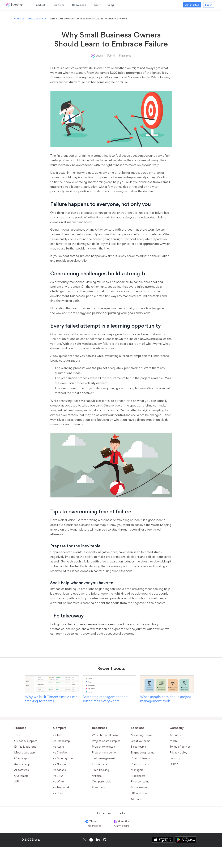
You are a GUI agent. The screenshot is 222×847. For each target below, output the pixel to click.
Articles (19, 18)
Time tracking (100, 770)
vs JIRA (58, 775)
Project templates (103, 746)
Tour (97, 5)
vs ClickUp (60, 752)
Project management (105, 752)
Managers (137, 770)
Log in (208, 4)
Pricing (109, 5)
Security (175, 758)
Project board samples (106, 741)
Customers (21, 775)
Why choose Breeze (105, 735)
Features (60, 5)
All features (21, 770)
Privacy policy (178, 752)
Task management (103, 758)
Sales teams (138, 746)
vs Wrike (58, 781)
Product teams (140, 758)
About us (176, 735)
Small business (37, 18)
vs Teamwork (61, 787)
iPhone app (21, 758)
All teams (136, 799)
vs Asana (59, 746)
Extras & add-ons (25, 746)
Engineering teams (142, 752)
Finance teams (140, 781)
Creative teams (140, 741)
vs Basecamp (61, 741)
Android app (22, 764)
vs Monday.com (63, 758)
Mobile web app (24, 752)
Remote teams (140, 764)
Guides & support (25, 741)
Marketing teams (141, 735)
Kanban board (100, 764)
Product (41, 5)
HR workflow (139, 793)
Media (174, 741)
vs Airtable (60, 770)
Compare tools (101, 781)
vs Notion (59, 764)
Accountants (139, 787)
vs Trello (58, 735)
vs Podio (58, 793)
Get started (192, 4)
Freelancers (138, 775)
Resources (80, 5)
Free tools (98, 787)
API (16, 781)
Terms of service (180, 746)
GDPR (174, 764)
